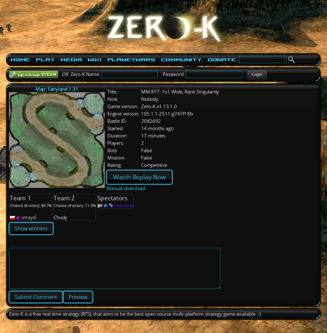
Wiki (94, 60)
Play (45, 60)
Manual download (125, 188)
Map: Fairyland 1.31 (56, 89)
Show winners (31, 228)
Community (181, 60)
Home (20, 60)
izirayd (28, 217)
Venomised (123, 205)
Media (71, 60)
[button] (257, 74)
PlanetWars (131, 60)
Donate (222, 60)
